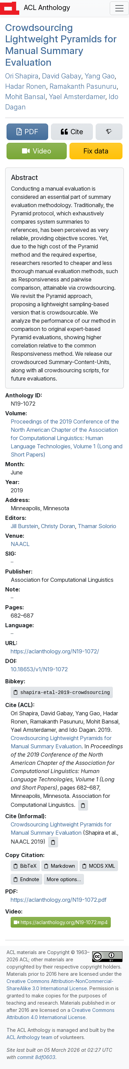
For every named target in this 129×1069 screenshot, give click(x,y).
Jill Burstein (24, 526)
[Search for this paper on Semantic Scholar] (109, 132)
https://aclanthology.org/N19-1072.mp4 (61, 922)
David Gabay (61, 76)
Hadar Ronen (25, 86)
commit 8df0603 (36, 1057)
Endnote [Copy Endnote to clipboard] (26, 879)
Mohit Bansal (25, 97)
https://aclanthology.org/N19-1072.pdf (59, 899)
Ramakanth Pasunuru (83, 86)
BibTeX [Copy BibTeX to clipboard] (25, 866)
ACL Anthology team (29, 1037)
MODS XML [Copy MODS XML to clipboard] (99, 866)
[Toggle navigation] (119, 8)
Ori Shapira (22, 76)
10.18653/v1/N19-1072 (39, 669)
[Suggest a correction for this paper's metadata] (96, 151)
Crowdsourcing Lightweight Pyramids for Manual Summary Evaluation (61, 45)
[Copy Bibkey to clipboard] (62, 692)
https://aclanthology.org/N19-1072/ (55, 651)
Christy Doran (58, 526)
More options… (64, 879)
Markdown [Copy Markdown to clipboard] (59, 866)
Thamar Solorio (97, 526)
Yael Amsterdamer (77, 97)
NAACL (20, 544)
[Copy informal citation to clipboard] (53, 842)
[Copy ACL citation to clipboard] (83, 805)
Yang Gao (100, 76)
